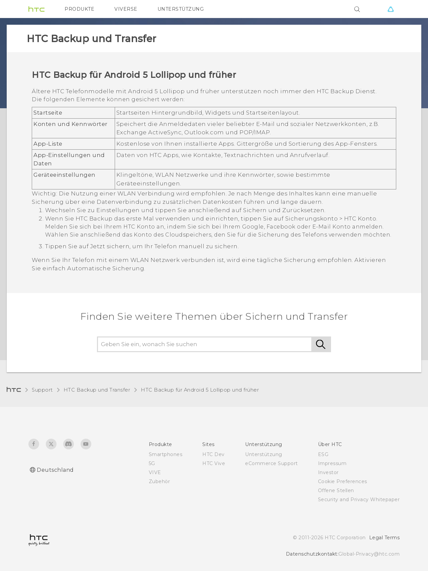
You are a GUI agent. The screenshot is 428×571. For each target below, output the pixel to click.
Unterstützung (263, 454)
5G (152, 463)
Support (42, 390)
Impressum (332, 463)
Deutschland (55, 470)
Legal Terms (384, 538)
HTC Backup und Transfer (97, 390)
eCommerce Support (271, 463)
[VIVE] (390, 9)
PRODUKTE (79, 9)
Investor (328, 472)
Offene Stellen (336, 490)
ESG (323, 454)
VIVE (155, 472)
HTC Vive (213, 463)
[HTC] (36, 9)
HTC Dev (213, 454)
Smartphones (166, 454)
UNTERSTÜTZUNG (180, 9)
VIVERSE (125, 9)
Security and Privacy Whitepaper (359, 499)
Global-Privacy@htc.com (369, 554)
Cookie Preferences (342, 481)
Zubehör (159, 481)
